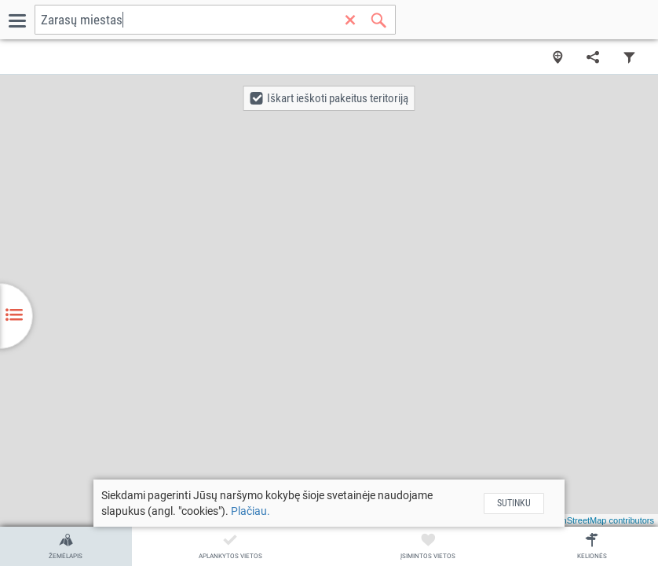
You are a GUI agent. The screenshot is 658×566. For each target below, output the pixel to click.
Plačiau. (250, 511)
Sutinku (514, 503)
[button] (329, 98)
